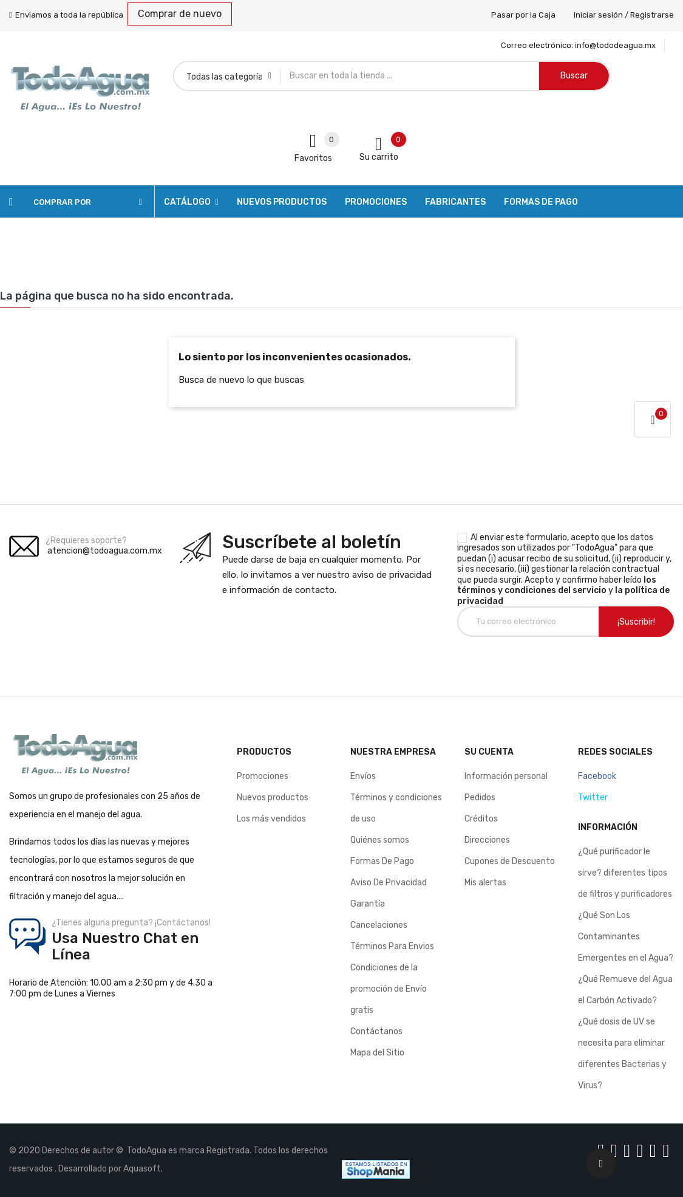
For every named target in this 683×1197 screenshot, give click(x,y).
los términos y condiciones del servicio (556, 585)
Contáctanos (376, 1031)
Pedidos (479, 797)
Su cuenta (489, 752)
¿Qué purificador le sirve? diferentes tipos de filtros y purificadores (625, 872)
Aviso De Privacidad (388, 882)
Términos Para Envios (392, 946)
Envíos (363, 776)
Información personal (506, 776)
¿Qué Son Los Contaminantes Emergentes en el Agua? (625, 936)
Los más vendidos (271, 819)
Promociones (262, 776)
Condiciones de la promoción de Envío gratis (388, 988)
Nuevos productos (272, 797)
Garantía (367, 904)
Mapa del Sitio (377, 1053)
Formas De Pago (382, 861)
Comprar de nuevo (180, 13)
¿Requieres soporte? (86, 540)
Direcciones (487, 840)
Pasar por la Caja (523, 14)
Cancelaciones (378, 925)
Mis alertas (485, 882)
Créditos (481, 819)
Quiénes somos (379, 840)
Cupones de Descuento (509, 861)
